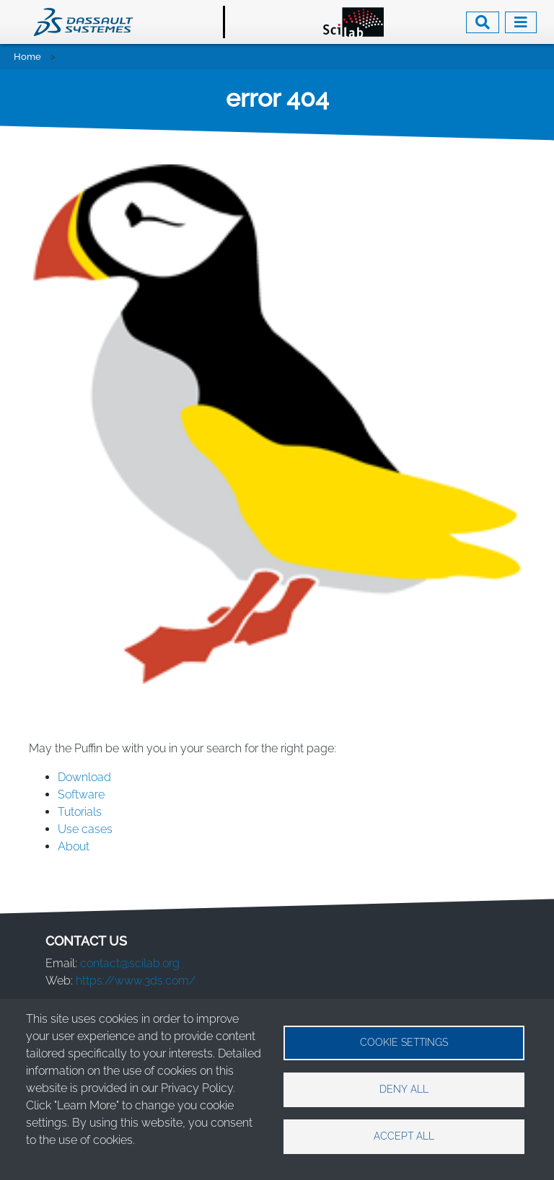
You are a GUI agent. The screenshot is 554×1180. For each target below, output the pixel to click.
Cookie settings (404, 1042)
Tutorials (80, 812)
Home (27, 56)
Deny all (403, 1089)
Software (82, 794)
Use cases (86, 829)
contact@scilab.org (130, 963)
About (75, 846)
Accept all (404, 1136)
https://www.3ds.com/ (135, 980)
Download (84, 777)
